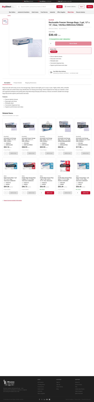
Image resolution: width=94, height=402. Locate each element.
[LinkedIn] (44, 399)
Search (59, 6)
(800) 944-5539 (79, 393)
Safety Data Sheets (79, 389)
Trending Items (41, 384)
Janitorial (40, 391)
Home (9, 15)
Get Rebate (53, 51)
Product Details (18, 82)
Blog (57, 389)
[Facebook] (39, 399)
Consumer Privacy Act (86, 399)
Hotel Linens (35, 12)
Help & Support (79, 391)
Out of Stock (73, 43)
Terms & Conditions (69, 399)
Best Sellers (12, 12)
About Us (77, 382)
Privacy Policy (77, 399)
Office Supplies (61, 12)
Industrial (52, 12)
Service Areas (78, 384)
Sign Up (90, 6)
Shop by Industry (80, 12)
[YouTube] (47, 399)
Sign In (81, 6)
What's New (71, 12)
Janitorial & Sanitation (23, 12)
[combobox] (36, 6)
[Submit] (19, 6)
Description (7, 82)
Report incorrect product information (13, 200)
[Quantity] (51, 43)
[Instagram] (49, 399)
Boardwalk (51, 20)
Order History (59, 386)
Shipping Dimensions (30, 82)
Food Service (44, 12)
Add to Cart (13, 153)
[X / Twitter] (42, 399)
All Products (41, 382)
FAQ (76, 386)
